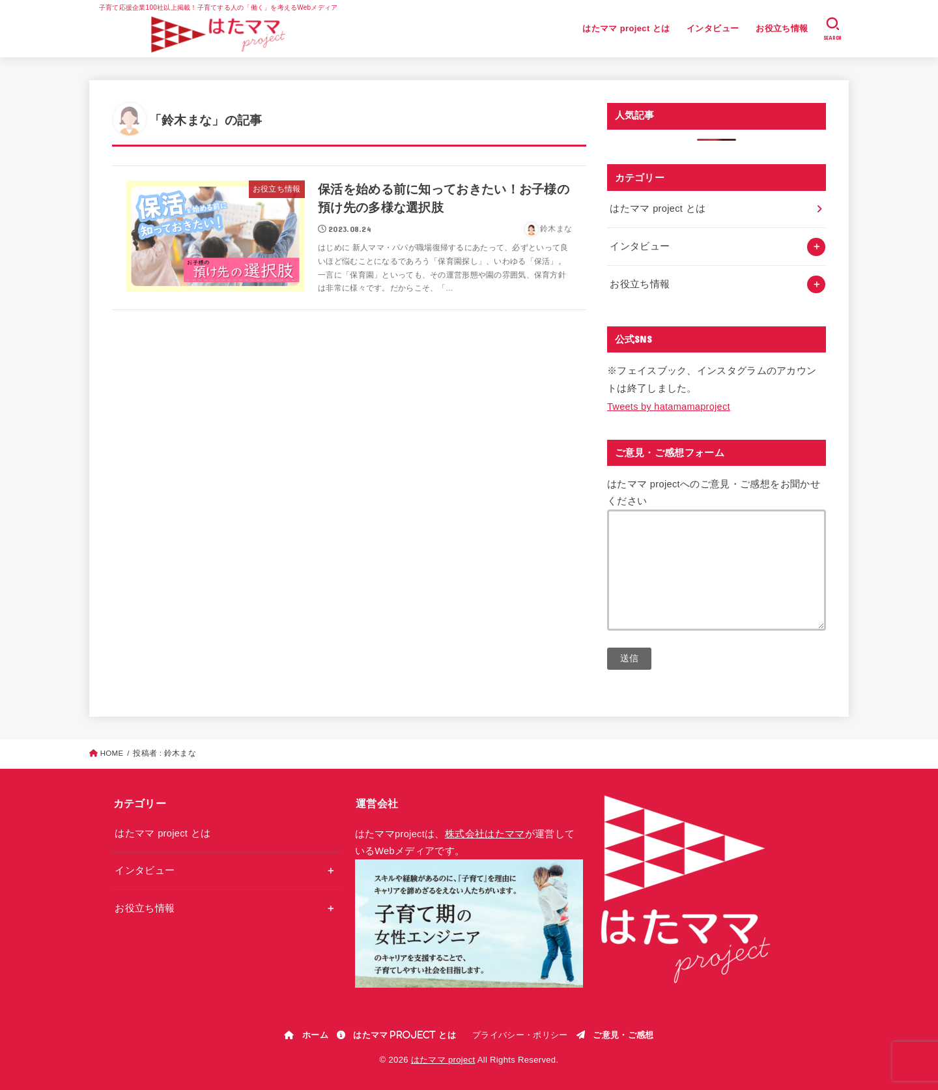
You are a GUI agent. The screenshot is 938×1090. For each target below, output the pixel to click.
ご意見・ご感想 (623, 1034)
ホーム (315, 1034)
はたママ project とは (626, 28)
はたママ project (443, 1060)
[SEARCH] (833, 29)
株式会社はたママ (485, 834)
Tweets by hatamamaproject (668, 406)
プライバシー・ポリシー (520, 1035)
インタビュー (713, 28)
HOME (112, 753)
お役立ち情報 (782, 28)
